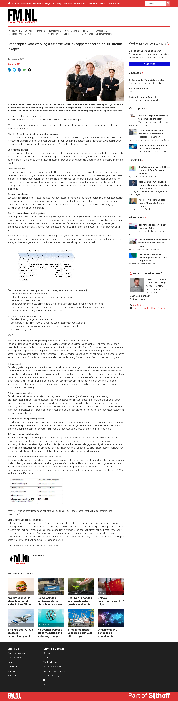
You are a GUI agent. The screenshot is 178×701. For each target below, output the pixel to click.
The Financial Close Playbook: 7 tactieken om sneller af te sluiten (154, 242)
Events (15, 3)
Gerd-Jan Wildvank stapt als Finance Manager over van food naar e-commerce (154, 185)
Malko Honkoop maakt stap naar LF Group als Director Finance (151, 203)
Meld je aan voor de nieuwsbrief (148, 43)
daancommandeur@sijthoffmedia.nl (150, 308)
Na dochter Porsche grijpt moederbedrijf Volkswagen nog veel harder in (50, 633)
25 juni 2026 (103, 624)
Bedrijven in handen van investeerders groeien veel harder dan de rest (80, 601)
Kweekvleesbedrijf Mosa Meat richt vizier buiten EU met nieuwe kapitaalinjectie (20, 601)
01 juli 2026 (73, 593)
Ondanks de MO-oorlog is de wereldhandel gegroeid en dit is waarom (108, 633)
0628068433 (139, 305)
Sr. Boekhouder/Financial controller (146, 80)
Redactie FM (14, 64)
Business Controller (138, 88)
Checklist (67, 3)
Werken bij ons (50, 662)
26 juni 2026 (43, 624)
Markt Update (137, 108)
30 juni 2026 (103, 593)
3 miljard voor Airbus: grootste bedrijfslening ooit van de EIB (21, 633)
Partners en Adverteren (19, 653)
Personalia (135, 159)
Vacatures (38, 3)
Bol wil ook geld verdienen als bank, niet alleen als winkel (50, 601)
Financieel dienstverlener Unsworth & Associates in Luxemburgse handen (151, 133)
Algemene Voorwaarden (55, 671)
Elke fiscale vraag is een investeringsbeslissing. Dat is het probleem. (152, 257)
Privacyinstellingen (52, 675)
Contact (102, 3)
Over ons (47, 657)
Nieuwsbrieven (15, 657)
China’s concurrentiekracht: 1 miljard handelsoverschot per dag (111, 601)
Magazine (49, 3)
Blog (58, 3)
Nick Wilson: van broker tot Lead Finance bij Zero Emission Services (154, 170)
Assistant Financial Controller (143, 97)
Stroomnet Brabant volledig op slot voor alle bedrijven (80, 633)
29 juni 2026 (13, 624)
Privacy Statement (52, 666)
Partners (93, 3)
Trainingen (26, 3)
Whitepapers (80, 3)
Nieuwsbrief (114, 3)
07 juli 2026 (13, 593)
